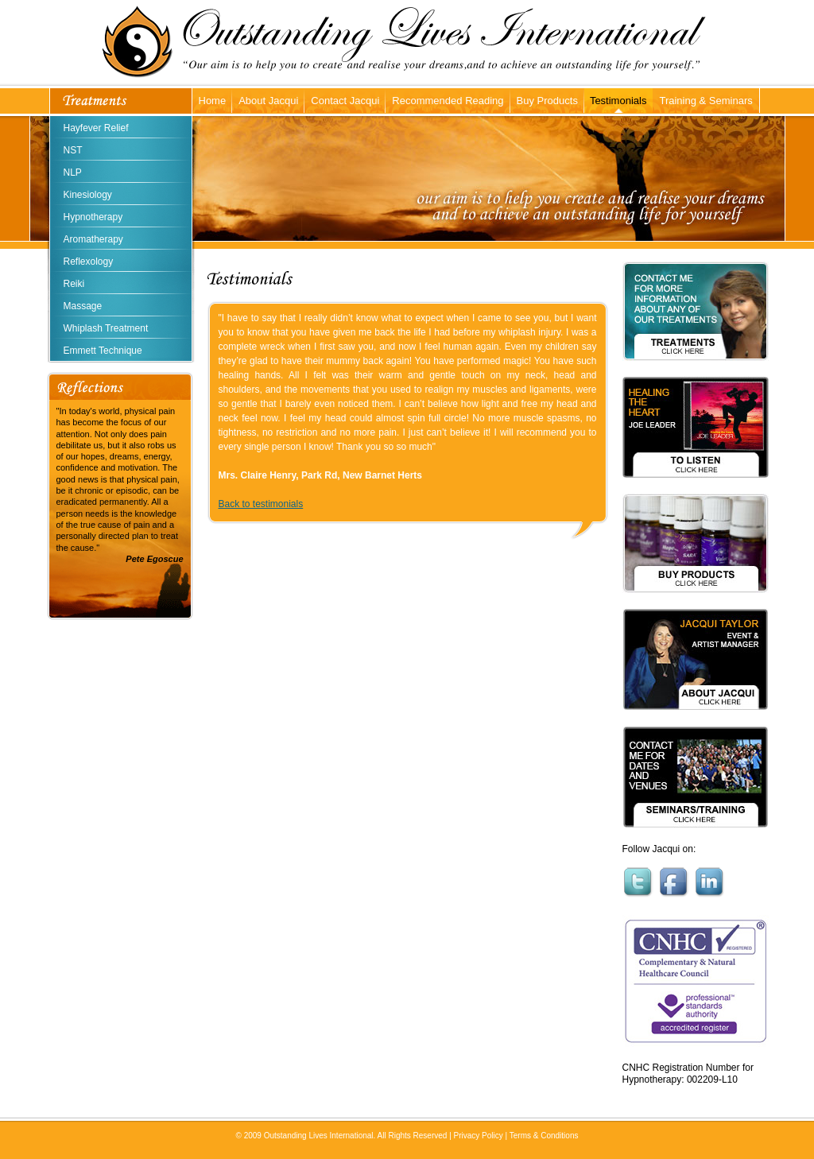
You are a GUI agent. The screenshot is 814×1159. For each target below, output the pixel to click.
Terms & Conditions (544, 1135)
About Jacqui (268, 101)
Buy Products (547, 101)
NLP (73, 172)
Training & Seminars (705, 101)
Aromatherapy (93, 239)
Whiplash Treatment (106, 328)
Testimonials (618, 101)
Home (213, 101)
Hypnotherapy (93, 217)
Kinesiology (88, 194)
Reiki (74, 283)
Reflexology (89, 261)
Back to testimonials (261, 504)
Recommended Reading (447, 101)
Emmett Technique (103, 350)
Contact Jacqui (345, 101)
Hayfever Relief (96, 128)
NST (73, 150)
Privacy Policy (478, 1135)
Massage (83, 306)
